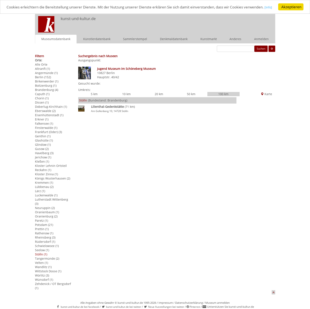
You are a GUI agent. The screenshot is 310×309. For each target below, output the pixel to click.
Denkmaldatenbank (174, 39)
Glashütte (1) (44, 140)
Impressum (165, 302)
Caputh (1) (42, 94)
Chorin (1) (42, 98)
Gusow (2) (42, 149)
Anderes (235, 39)
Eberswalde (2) (45, 111)
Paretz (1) (41, 220)
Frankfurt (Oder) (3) (48, 132)
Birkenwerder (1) (46, 81)
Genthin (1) (43, 136)
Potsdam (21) (44, 225)
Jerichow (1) (43, 157)
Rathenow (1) (44, 233)
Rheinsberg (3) (45, 237)
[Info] (268, 7)
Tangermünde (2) (47, 258)
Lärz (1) (40, 191)
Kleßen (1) (42, 161)
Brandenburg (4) (46, 90)
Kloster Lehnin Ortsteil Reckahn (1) (51, 167)
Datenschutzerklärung (189, 302)
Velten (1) (41, 262)
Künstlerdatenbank (96, 39)
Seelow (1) (42, 250)
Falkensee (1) (44, 123)
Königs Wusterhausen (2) (52, 178)
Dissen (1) (42, 102)
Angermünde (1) (46, 73)
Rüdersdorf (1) (45, 241)
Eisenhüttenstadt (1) (49, 115)
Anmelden (261, 39)
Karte (266, 94)
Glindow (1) (43, 144)
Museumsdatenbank (55, 39)
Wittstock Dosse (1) (48, 271)
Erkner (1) (41, 119)
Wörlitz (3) (42, 275)
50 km (191, 94)
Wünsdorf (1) (44, 279)
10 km (126, 94)
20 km (159, 94)
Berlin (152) (43, 77)
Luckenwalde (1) (46, 195)
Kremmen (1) (44, 182)
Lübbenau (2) (44, 187)
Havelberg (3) (44, 153)
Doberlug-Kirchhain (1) (51, 106)
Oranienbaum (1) (47, 212)
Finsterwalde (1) (46, 127)
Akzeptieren (291, 6)
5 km (94, 94)
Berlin (110, 73)
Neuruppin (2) (45, 208)
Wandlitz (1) (43, 267)
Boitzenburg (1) (45, 85)
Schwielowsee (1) (47, 246)
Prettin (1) (42, 229)
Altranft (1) (42, 68)
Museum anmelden (217, 302)
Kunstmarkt (208, 39)
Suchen (261, 48)
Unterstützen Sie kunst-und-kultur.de (230, 307)
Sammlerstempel (135, 39)
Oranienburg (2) (46, 216)
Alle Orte (41, 64)
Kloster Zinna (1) (46, 174)
